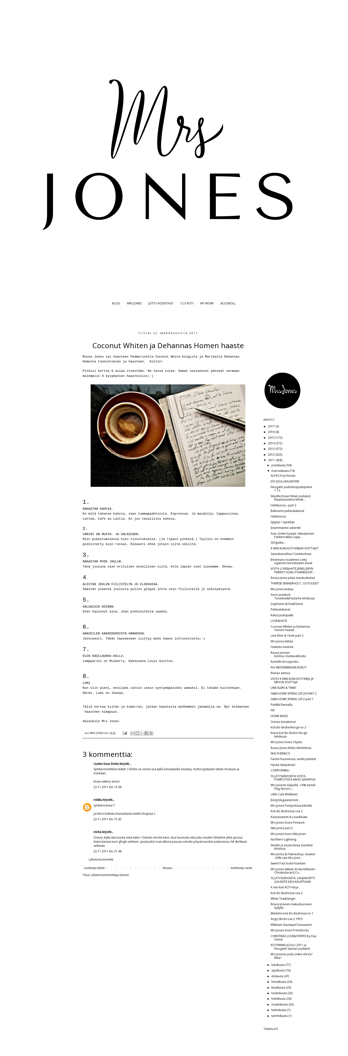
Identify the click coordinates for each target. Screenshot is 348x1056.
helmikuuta (279, 1010)
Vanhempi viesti (241, 868)
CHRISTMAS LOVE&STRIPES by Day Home (293, 937)
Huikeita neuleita (282, 647)
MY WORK (207, 303)
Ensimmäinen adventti (286, 528)
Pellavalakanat (280, 609)
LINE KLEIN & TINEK (283, 688)
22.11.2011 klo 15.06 (108, 787)
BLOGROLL (228, 303)
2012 (272, 455)
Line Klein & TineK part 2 (287, 635)
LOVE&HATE (279, 621)
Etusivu (167, 868)
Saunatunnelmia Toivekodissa (291, 554)
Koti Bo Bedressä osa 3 (287, 811)
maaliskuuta (280, 1004)
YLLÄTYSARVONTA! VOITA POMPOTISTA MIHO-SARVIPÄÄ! (293, 778)
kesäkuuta (278, 987)
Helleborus (278, 516)
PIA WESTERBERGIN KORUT (289, 667)
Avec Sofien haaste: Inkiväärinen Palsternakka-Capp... (292, 535)
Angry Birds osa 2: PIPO (287, 919)
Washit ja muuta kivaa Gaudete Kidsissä (292, 847)
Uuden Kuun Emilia (106, 764)
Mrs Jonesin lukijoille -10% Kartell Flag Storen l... (293, 786)
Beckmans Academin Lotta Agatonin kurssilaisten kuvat (291, 561)
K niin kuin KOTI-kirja (284, 887)
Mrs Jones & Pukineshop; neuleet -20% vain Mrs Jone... (293, 856)
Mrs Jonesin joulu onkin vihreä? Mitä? (291, 956)
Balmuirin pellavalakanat (287, 511)
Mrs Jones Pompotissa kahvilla (291, 806)
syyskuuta (278, 970)
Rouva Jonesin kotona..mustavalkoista (288, 654)
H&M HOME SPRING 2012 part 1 (292, 699)
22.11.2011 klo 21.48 (108, 851)
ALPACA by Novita (283, 476)
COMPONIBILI (280, 770)
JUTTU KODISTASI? (161, 303)
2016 (272, 432)
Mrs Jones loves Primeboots (290, 930)
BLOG (116, 303)
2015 (272, 438)
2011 (272, 460)
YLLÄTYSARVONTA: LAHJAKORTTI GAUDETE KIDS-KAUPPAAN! (293, 880)
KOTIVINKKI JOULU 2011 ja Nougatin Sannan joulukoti (290, 946)
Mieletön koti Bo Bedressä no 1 (292, 913)
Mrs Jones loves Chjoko (286, 742)
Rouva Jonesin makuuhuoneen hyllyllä (291, 906)
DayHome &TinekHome (287, 604)
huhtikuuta (278, 999)
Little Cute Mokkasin (284, 794)
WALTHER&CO (280, 753)
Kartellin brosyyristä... (285, 662)
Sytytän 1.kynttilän (283, 522)
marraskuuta (280, 471)
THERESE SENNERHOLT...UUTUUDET (295, 583)
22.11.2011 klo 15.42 (108, 819)
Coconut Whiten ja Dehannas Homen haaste (290, 628)
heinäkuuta (279, 982)
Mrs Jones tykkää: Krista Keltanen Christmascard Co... (293, 871)
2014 (272, 443)
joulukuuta (278, 465)
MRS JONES (134, 303)
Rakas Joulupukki (282, 615)
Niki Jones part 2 (282, 828)
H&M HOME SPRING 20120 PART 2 (294, 693)
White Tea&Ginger (283, 899)
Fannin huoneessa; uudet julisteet (293, 759)
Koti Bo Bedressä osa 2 (287, 893)
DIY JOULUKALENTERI (285, 481)
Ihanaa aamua (280, 673)
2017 (272, 426)
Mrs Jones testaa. (282, 589)
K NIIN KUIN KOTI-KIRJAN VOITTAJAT (295, 548)
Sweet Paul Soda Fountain (288, 863)
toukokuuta (279, 993)
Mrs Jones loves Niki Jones (288, 834)
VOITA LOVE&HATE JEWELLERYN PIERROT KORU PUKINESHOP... (293, 570)
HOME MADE (279, 716)
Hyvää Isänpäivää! (283, 765)
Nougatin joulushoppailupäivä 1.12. (291, 488)
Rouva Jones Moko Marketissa (291, 748)
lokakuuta (278, 965)
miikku (98, 800)
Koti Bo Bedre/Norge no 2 (288, 727)
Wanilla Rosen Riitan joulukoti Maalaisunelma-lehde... (291, 498)
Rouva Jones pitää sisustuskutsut (293, 578)
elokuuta (277, 976)
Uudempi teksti (94, 868)
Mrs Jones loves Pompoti (287, 822)
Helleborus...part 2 (283, 505)
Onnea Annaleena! (283, 722)
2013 (272, 449)
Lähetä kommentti (101, 859)
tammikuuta (279, 1016)
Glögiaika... (278, 542)
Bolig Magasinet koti (284, 800)
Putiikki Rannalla (281, 705)
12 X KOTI (186, 303)
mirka (97, 832)
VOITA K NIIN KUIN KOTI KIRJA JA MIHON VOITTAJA (292, 680)
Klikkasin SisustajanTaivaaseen (291, 925)
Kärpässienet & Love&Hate (289, 817)
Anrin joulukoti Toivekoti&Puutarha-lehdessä (293, 596)
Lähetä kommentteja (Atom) (110, 875)
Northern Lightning (283, 839)
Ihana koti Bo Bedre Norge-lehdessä (289, 734)
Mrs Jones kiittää (282, 641)
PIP (273, 710)
